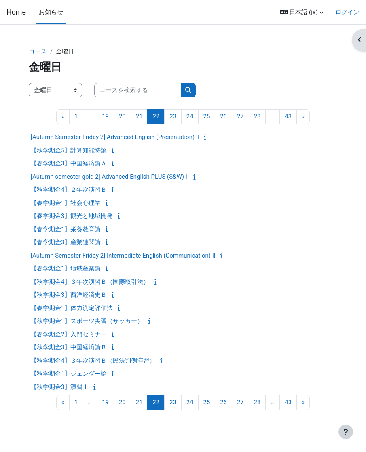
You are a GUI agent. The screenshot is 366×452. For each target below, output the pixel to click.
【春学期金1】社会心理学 (66, 203)
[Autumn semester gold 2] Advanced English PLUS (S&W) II (110, 176)
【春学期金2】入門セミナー (69, 334)
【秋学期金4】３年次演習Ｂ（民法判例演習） (93, 360)
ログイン (347, 12)
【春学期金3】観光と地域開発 (72, 216)
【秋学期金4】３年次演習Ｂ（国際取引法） (90, 281)
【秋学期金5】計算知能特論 (69, 150)
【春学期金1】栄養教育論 (66, 229)
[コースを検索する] (137, 90)
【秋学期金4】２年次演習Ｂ (69, 189)
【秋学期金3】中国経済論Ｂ (69, 347)
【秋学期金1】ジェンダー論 (69, 373)
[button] (301, 12)
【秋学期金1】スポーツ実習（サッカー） (87, 321)
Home (16, 12)
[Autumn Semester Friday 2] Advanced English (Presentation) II (115, 137)
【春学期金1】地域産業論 (66, 268)
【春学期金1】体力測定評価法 (72, 308)
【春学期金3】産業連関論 (66, 242)
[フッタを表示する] (345, 432)
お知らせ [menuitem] (51, 12)
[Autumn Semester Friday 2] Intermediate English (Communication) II (123, 255)
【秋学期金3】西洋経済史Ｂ (69, 294)
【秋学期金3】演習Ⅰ (60, 387)
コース (38, 51)
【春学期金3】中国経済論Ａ (69, 163)
